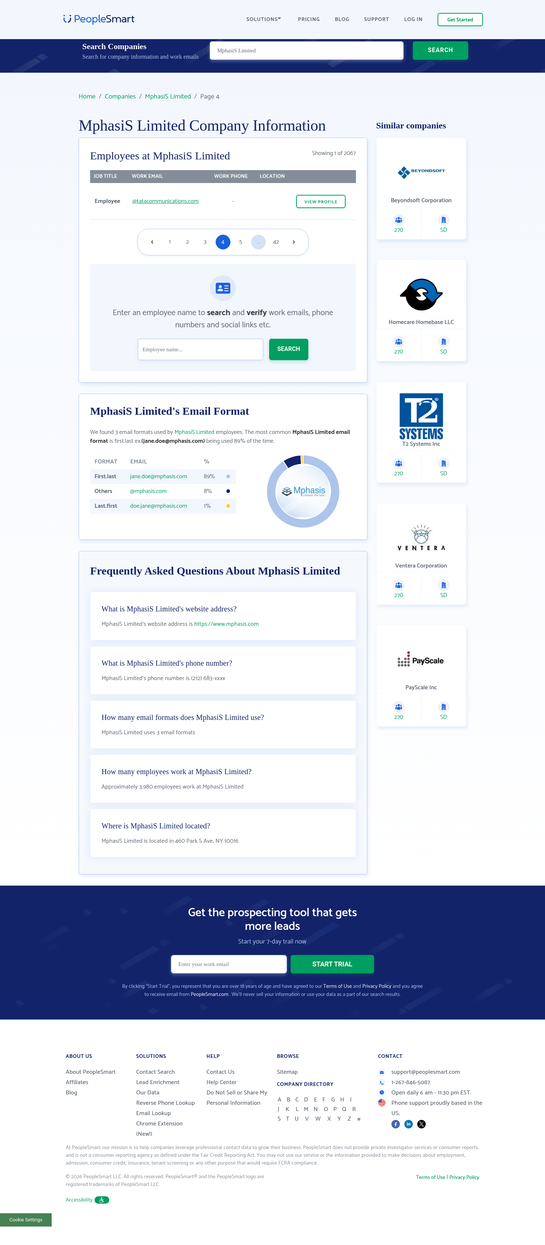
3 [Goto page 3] (205, 242)
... (258, 242)
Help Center (221, 1101)
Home (87, 96)
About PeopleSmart (91, 1091)
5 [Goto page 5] (240, 242)
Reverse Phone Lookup (165, 1122)
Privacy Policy (376, 1005)
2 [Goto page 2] (187, 242)
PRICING (309, 19)
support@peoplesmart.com (419, 1091)
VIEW (320, 202)
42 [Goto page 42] (276, 242)
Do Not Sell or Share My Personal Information (236, 1116)
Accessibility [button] (87, 1218)
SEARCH (440, 60)
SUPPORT (376, 19)
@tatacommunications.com (166, 201)
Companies (120, 96)
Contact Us (220, 1091)
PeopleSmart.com (209, 1013)
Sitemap (287, 1091)
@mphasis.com (148, 491)
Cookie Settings (26, 1238)
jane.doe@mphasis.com (158, 477)
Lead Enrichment (158, 1101)
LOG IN (413, 19)
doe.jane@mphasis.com (158, 506)
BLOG (342, 19)
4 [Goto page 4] (223, 242)
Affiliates (77, 1101)
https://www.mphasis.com (226, 643)
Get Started (460, 20)
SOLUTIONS (264, 19)
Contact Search (155, 1091)
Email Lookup (153, 1132)
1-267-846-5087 (404, 1101)
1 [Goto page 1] (170, 242)
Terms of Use (337, 1005)
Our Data (148, 1111)
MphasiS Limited (168, 96)
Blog (72, 1111)
